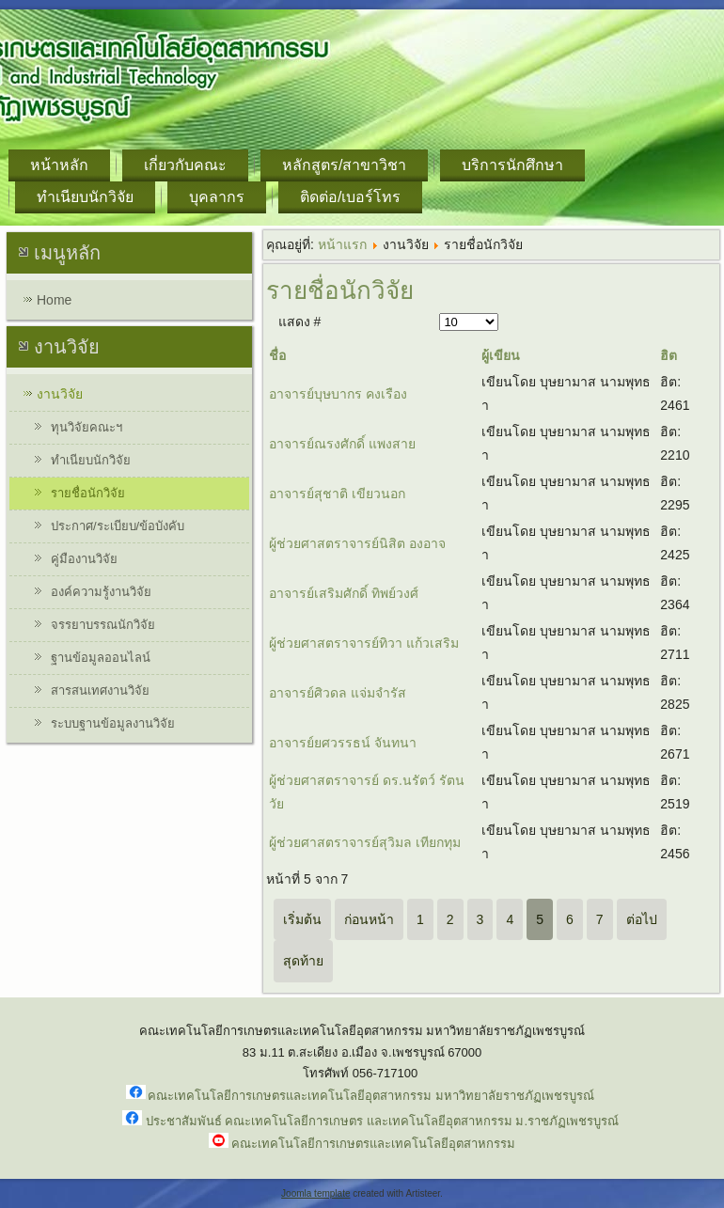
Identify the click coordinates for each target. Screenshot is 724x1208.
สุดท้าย (303, 960)
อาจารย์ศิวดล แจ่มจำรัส (337, 692)
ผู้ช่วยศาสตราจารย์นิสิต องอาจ (357, 543)
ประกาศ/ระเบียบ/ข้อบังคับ (117, 526)
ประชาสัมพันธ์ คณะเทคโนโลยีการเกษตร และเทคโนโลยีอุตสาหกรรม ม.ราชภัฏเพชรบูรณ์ (382, 1121)
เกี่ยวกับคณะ (185, 165)
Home (54, 299)
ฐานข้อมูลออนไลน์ (100, 658)
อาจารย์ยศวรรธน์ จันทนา (343, 742)
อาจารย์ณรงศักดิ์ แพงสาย (342, 443)
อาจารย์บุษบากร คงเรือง (338, 393)
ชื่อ (277, 355)
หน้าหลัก (59, 165)
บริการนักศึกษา (512, 165)
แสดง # (300, 321)
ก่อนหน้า (369, 919)
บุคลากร (216, 197)
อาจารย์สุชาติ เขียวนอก (337, 493)
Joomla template (315, 1193)
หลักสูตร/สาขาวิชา (344, 165)
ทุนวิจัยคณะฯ (86, 427)
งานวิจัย (60, 393)
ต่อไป (641, 919)
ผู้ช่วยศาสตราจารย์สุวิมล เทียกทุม (365, 842)
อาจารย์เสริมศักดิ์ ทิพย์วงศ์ (343, 593)
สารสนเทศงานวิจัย (100, 690)
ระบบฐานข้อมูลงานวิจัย (113, 723)
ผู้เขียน (500, 355)
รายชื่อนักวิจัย (88, 493)
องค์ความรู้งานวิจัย (101, 592)
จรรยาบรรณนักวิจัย (103, 625)
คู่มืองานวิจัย (84, 559)
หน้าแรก (342, 244)
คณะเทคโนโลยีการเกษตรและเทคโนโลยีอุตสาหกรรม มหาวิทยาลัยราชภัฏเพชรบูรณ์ (371, 1096)
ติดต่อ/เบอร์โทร (350, 197)
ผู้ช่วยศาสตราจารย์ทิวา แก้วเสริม (364, 643)
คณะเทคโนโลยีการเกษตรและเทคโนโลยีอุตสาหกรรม (373, 1144)
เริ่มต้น (302, 919)
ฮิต (668, 355)
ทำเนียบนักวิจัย (85, 197)
